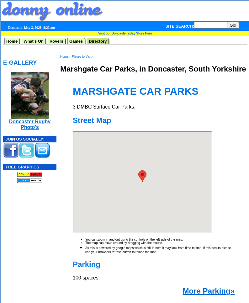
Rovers (56, 41)
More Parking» (209, 291)
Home (12, 41)
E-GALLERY (20, 62)
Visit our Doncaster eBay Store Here (125, 33)
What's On (34, 41)
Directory (98, 41)
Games (76, 41)
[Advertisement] (22, 226)
